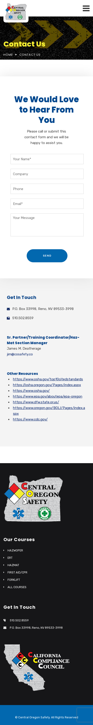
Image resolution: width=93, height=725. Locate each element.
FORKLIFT (14, 579)
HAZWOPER (15, 550)
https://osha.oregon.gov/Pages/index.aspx (47, 385)
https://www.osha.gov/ (31, 391)
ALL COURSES (17, 587)
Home (8, 55)
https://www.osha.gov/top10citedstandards (48, 379)
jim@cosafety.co (20, 354)
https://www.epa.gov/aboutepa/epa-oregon (47, 396)
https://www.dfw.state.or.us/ (36, 402)
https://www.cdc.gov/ (30, 419)
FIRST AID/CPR (17, 572)
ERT (10, 557)
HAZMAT (13, 565)
